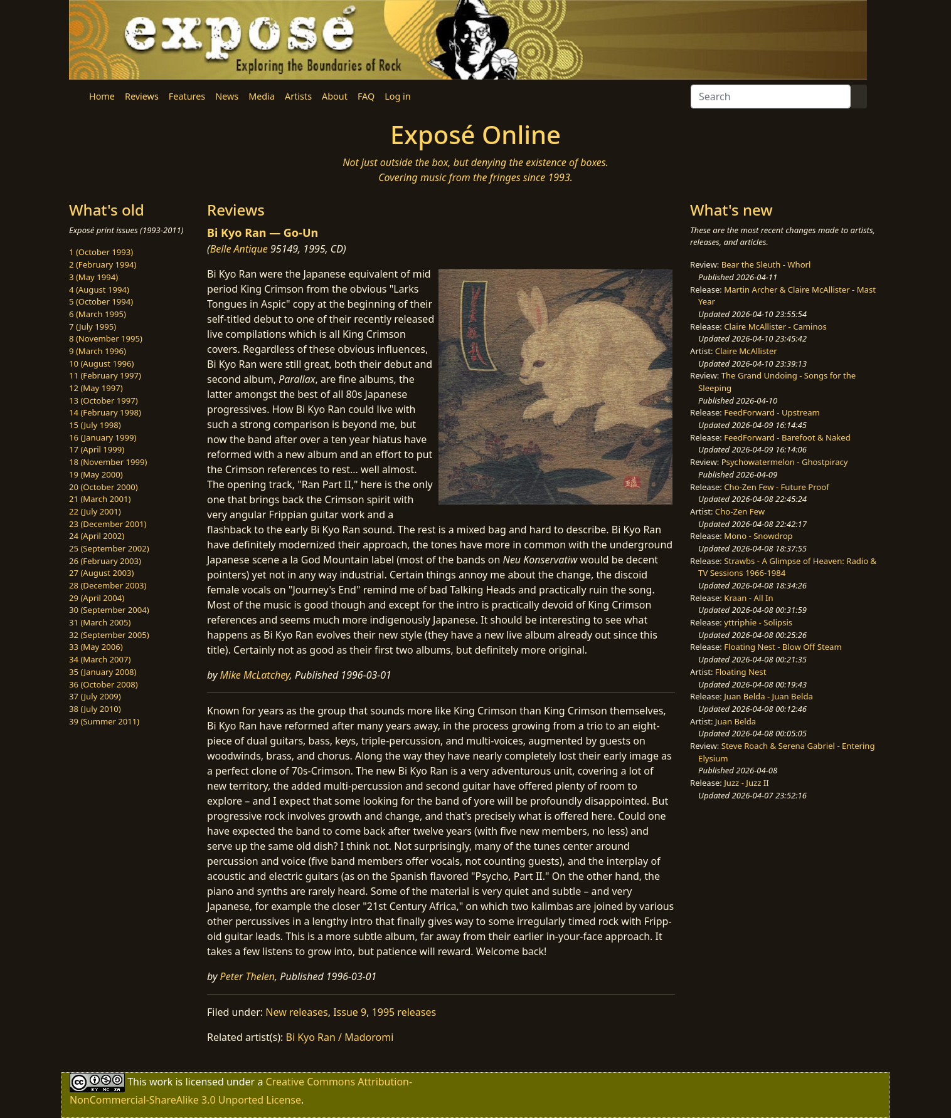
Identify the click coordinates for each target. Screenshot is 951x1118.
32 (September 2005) (109, 634)
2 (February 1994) (102, 264)
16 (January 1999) (102, 437)
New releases (296, 1012)
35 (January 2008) (102, 671)
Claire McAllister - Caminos (775, 326)
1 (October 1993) (101, 252)
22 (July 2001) (95, 511)
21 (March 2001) (99, 498)
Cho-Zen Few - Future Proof (776, 487)
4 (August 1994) (99, 289)
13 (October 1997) (103, 400)
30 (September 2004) (109, 609)
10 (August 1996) (101, 363)
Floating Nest (741, 671)
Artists (298, 96)
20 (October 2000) (103, 487)
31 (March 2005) (99, 622)
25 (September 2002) (109, 548)
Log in (397, 96)
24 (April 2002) (96, 535)
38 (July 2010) (95, 708)
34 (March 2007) (99, 659)
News (226, 96)
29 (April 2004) (96, 597)
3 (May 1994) (93, 277)
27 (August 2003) (101, 572)
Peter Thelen (247, 976)
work (161, 1082)
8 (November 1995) (105, 338)
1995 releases (404, 1012)
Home (102, 96)
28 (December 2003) (107, 585)
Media (261, 96)
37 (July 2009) (95, 696)
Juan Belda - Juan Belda (768, 696)
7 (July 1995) (92, 326)
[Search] (771, 96)
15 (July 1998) (95, 425)
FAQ (366, 96)
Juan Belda (735, 721)
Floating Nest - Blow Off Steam (782, 646)
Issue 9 (349, 1012)
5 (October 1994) (101, 301)
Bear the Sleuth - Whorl (766, 264)
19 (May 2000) (96, 474)
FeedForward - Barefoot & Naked (787, 437)
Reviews (142, 96)
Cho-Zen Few (740, 511)
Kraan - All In (748, 597)
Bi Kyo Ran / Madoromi (340, 1037)
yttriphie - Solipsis (758, 622)
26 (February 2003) (105, 561)
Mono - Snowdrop (758, 535)
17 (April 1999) (96, 449)
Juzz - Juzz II (746, 782)
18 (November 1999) (108, 462)
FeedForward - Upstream (772, 412)
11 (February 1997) (105, 375)
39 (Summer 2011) (104, 721)
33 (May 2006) (96, 646)
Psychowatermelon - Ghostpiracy (784, 462)
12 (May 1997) (96, 388)
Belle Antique (239, 249)
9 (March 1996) (97, 351)
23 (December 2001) (107, 524)
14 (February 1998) (105, 412)
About (335, 96)
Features (187, 96)
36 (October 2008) (103, 684)
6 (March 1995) (97, 314)
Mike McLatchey (255, 675)
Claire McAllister (746, 351)
